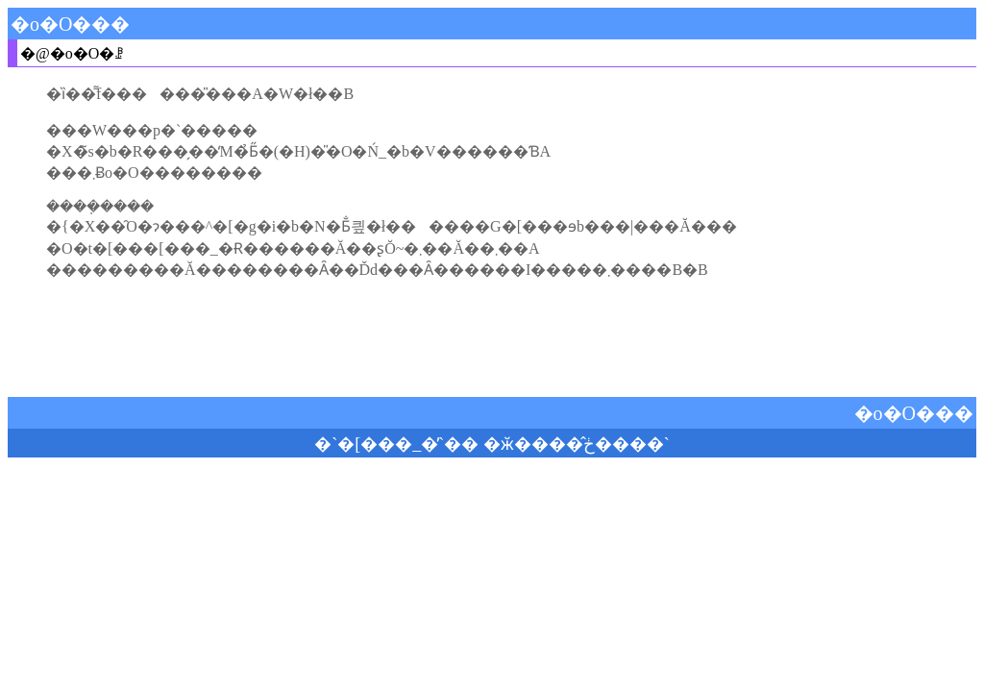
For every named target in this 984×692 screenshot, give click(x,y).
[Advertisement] (492, 338)
